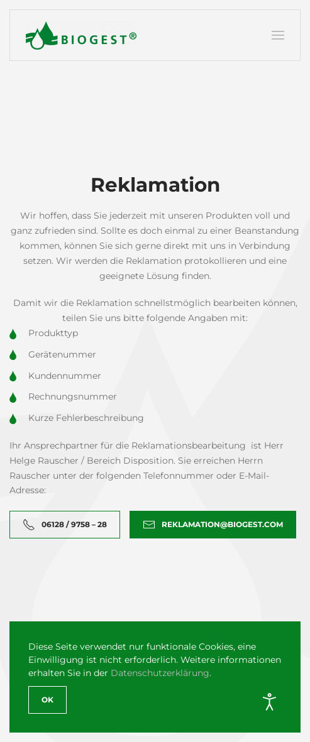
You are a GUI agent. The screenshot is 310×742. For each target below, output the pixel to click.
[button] (278, 35)
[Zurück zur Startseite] (81, 35)
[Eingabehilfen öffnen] (270, 702)
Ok (47, 699)
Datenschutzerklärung (160, 673)
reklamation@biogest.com (213, 524)
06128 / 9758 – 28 (65, 524)
